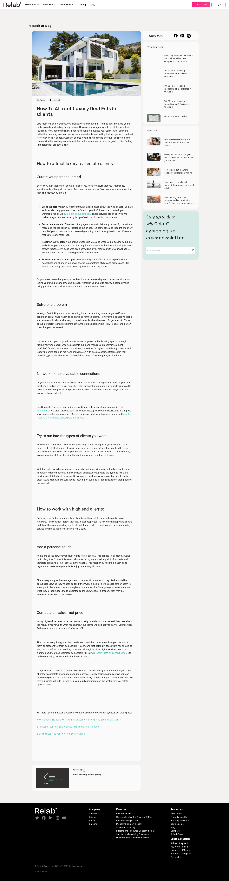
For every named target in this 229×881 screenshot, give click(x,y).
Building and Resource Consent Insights (136, 830)
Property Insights (179, 817)
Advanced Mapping (125, 827)
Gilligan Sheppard (179, 843)
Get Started (201, 4)
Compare (175, 830)
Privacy (38, 871)
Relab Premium (123, 813)
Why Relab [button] (32, 4)
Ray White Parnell (179, 846)
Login (218, 4)
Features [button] (49, 4)
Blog (173, 827)
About (92, 820)
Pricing (92, 817)
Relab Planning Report (127, 820)
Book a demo (177, 824)
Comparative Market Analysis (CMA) (134, 817)
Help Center (176, 813)
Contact (93, 813)
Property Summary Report (129, 824)
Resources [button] (67, 4)
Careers (93, 824)
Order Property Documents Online (132, 837)
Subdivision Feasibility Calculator (132, 834)
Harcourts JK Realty (180, 850)
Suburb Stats (177, 834)
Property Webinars (180, 820)
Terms (44, 871)
